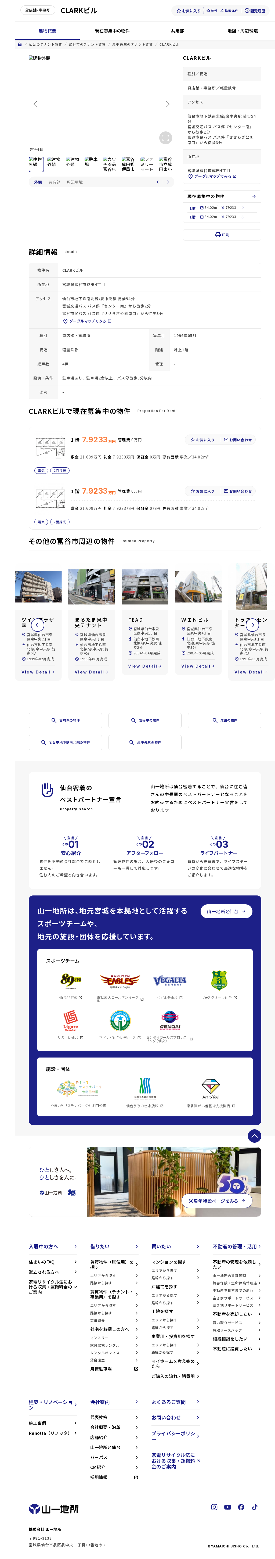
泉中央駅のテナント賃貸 (132, 44)
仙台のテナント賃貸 (45, 44)
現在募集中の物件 (112, 30)
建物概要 (47, 30)
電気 (41, 470)
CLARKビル (170, 44)
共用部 (177, 30)
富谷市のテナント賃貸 (87, 44)
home (20, 44)
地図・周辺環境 (242, 30)
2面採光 (60, 470)
